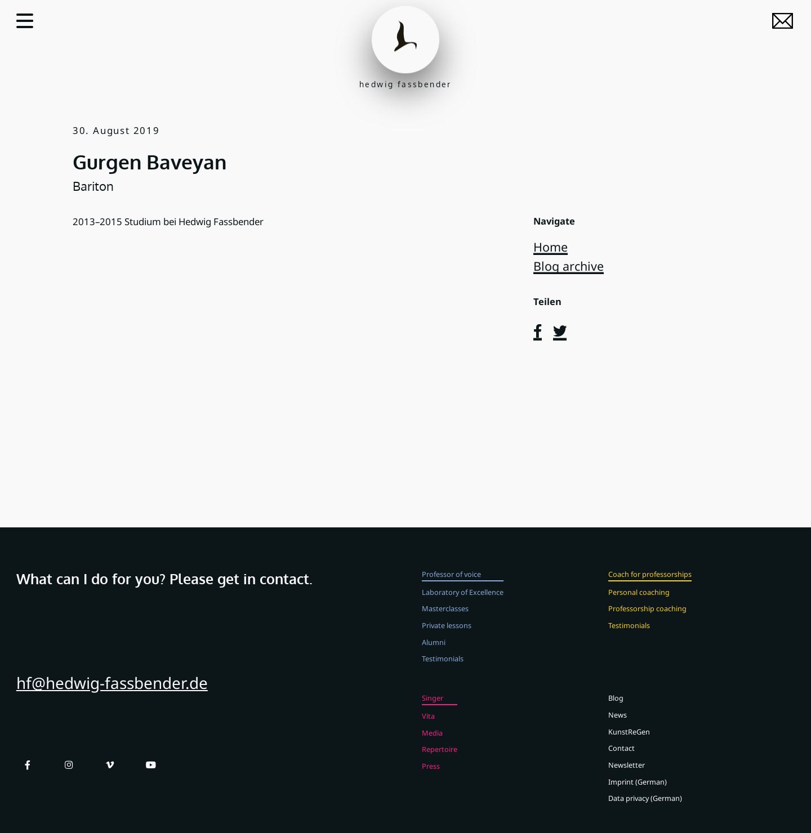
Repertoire (439, 758)
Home (550, 247)
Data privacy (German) (645, 806)
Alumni (433, 650)
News (617, 723)
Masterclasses (445, 617)
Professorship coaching (647, 617)
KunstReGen (629, 740)
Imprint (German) (637, 790)
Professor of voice (451, 582)
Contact (621, 756)
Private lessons (446, 633)
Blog (615, 706)
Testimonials (443, 667)
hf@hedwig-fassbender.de (112, 691)
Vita (428, 724)
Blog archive (568, 266)
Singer (432, 706)
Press (431, 774)
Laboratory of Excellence (462, 600)
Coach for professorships (650, 582)
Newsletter (626, 773)
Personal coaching (639, 600)
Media (432, 741)
